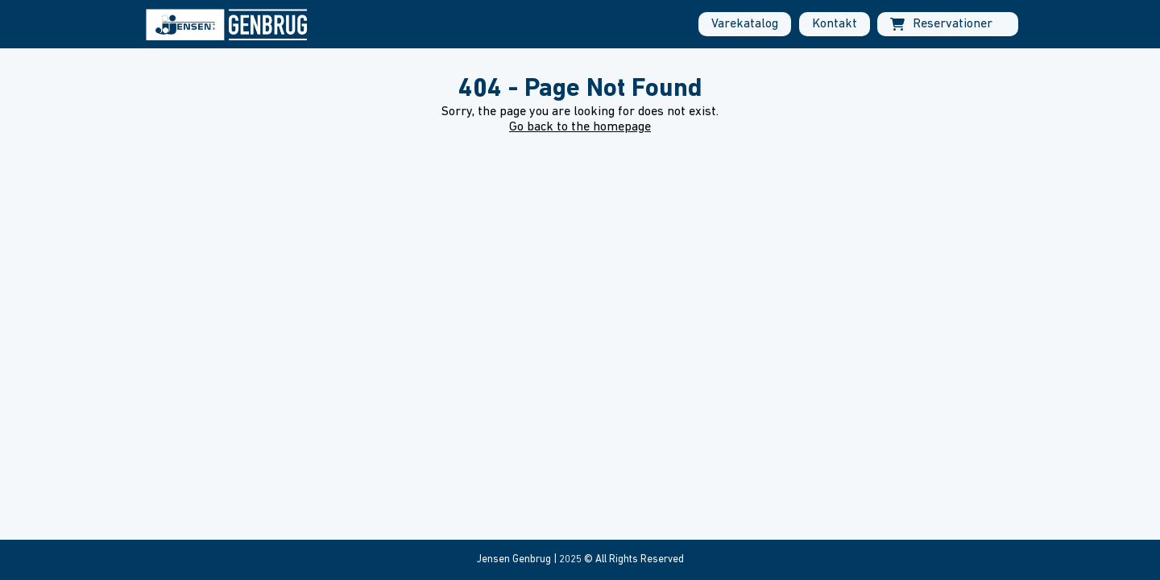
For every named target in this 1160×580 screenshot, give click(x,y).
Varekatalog (744, 24)
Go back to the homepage (580, 127)
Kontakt (834, 24)
